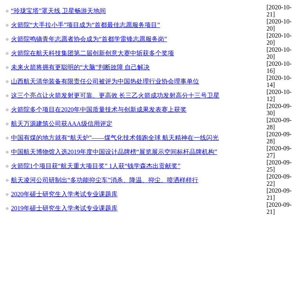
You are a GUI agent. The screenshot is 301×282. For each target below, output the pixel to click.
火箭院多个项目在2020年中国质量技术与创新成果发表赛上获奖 (99, 109)
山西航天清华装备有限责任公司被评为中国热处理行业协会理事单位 (105, 81)
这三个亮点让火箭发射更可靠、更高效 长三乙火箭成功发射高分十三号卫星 (115, 95)
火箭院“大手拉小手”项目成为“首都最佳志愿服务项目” (85, 25)
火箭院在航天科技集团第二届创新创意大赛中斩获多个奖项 (92, 53)
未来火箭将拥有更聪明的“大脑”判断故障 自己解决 (80, 67)
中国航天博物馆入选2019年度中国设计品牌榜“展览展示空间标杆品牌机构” (114, 151)
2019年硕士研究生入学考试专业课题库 (64, 208)
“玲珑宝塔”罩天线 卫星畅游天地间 (58, 10)
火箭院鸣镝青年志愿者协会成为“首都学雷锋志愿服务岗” (89, 39)
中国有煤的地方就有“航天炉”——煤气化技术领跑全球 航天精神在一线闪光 (115, 137)
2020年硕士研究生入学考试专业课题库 (64, 194)
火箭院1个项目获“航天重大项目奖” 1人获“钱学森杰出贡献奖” (95, 166)
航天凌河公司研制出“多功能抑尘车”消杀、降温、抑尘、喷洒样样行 (104, 180)
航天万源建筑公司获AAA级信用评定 (61, 123)
